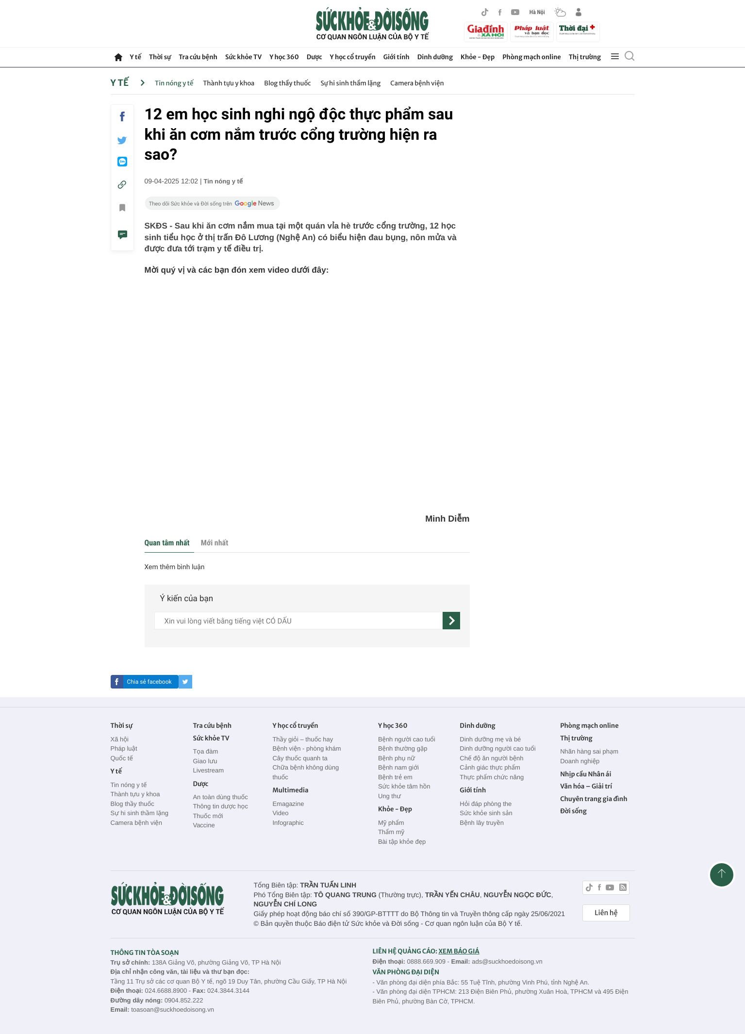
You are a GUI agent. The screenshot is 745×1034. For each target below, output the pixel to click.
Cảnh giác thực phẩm (490, 767)
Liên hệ (606, 912)
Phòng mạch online (531, 57)
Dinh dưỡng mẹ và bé (490, 739)
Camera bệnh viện (417, 83)
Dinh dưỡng (435, 57)
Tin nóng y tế (174, 83)
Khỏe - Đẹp (478, 57)
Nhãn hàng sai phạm (589, 751)
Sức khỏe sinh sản (486, 813)
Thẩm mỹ (391, 832)
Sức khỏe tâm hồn (404, 786)
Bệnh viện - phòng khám (306, 748)
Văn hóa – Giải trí (586, 786)
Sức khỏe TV (243, 57)
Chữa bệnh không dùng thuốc (305, 772)
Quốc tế (122, 758)
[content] (298, 620)
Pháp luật (124, 748)
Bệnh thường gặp (403, 748)
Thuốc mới (208, 816)
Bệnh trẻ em (395, 777)
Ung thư (389, 796)
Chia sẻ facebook (149, 681)
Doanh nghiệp (579, 761)
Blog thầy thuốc (287, 83)
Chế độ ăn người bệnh (491, 758)
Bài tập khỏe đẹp (402, 841)
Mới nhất (214, 542)
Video (280, 813)
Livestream (208, 770)
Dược (314, 57)
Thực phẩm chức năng (492, 777)
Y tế (135, 57)
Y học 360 (284, 57)
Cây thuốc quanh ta (299, 758)
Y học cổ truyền (353, 57)
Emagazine (288, 803)
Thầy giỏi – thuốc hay (302, 739)
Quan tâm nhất (167, 542)
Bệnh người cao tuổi (406, 739)
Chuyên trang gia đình (593, 799)
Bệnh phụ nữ (396, 758)
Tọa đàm (205, 751)
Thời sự (160, 57)
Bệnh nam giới (398, 767)
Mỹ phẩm (391, 822)
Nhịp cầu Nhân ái (585, 774)
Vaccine (204, 825)
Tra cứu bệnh (198, 57)
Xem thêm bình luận (175, 567)
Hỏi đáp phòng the (486, 803)
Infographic (287, 822)
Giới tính (396, 57)
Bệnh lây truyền (482, 822)
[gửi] (451, 620)
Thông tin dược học (220, 806)
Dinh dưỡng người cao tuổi (497, 748)
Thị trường (585, 57)
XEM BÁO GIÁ (458, 951)
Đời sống (573, 811)
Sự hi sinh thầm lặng (351, 83)
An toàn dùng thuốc (220, 797)
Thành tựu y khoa (228, 83)
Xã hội (120, 739)
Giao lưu (205, 761)
